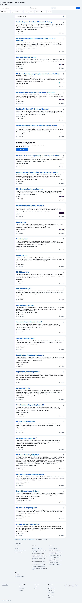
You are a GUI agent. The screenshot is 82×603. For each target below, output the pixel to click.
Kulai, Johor (17, 551)
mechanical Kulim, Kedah (37, 551)
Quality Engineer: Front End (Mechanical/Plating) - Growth (37, 176)
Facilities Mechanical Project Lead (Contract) (32, 109)
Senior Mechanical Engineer (26, 57)
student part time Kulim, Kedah (55, 564)
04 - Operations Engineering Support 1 (30, 408)
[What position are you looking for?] (14, 8)
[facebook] (65, 585)
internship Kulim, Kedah (53, 566)
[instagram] (69, 585)
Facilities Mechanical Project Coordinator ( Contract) (35, 92)
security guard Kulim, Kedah (54, 560)
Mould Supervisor (22, 276)
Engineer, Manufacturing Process (28, 375)
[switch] (64, 16)
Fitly (49, 597)
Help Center (22, 588)
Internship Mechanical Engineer (27, 495)
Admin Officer (21, 226)
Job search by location (19, 580)
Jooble (9, 600)
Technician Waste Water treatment (29, 325)
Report (61, 33)
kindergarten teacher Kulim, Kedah (56, 555)
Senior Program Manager (25, 309)
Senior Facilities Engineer (25, 342)
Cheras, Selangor (18, 555)
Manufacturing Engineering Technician (30, 209)
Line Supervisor (21, 242)
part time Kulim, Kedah (53, 551)
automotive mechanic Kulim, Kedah (39, 570)
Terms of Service (51, 590)
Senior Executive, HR (23, 292)
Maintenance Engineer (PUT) (26, 442)
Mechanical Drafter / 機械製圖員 (27, 458)
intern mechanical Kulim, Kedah (38, 558)
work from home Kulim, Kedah (55, 553)
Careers (21, 590)
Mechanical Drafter (23, 392)
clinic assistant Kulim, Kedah (54, 557)
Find (78, 8)
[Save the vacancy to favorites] (63, 22)
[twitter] (73, 585)
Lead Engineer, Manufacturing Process (30, 359)
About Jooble (22, 587)
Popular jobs (17, 578)
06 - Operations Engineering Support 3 (30, 478)
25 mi (54, 8)
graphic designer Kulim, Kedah (55, 568)
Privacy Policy (51, 592)
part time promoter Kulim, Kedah (55, 559)
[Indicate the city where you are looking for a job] (43, 8)
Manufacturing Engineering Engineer (29, 192)
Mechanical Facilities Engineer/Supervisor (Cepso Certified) (38, 74)
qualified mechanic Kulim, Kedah (38, 568)
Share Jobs (36, 588)
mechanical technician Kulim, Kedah (39, 560)
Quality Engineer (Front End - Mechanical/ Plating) (34, 22)
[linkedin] (76, 585)
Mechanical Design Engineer (26, 511)
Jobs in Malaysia (51, 588)
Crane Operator (22, 259)
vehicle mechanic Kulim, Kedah (38, 556)
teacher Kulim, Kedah (53, 562)
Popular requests (19, 546)
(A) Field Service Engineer (25, 425)
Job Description (51, 595)
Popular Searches (51, 587)
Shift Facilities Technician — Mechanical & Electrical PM (36, 126)
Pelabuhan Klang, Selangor (20, 553)
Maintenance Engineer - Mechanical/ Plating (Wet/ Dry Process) (35, 40)
